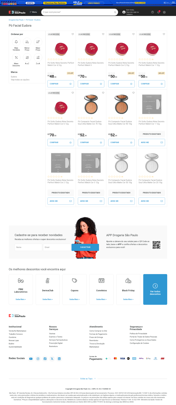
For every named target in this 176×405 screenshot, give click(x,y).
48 (52, 76)
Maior (38, 44)
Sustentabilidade (15, 347)
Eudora (37, 20)
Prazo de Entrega (96, 337)
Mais (16, 44)
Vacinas (52, 334)
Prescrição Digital (55, 343)
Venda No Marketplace (17, 331)
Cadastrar (85, 247)
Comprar (61, 84)
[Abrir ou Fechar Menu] (33, 12)
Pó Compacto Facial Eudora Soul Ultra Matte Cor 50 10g (120, 181)
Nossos (68, 328)
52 (82, 135)
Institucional (15, 326)
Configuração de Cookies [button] (139, 343)
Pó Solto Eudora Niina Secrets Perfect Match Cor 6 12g (60, 122)
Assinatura (53, 346)
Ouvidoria (12, 337)
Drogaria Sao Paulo (16, 20)
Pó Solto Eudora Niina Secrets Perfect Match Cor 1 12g (151, 64)
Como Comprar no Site (98, 331)
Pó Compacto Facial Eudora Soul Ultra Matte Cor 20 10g (150, 181)
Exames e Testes (55, 337)
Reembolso (93, 340)
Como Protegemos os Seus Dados (143, 340)
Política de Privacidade (138, 334)
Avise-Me (152, 142)
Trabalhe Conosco (16, 334)
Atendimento (96, 326)
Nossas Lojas (14, 340)
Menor (27, 44)
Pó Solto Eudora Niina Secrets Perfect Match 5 (91, 64)
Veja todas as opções (20, 80)
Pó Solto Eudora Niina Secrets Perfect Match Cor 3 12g (91, 181)
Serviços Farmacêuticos (58, 340)
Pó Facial (29, 20)
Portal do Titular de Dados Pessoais (143, 337)
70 (82, 76)
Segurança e (148, 328)
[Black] (88, 3)
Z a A (38, 59)
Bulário (11, 344)
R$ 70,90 (51, 73)
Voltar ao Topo (88, 379)
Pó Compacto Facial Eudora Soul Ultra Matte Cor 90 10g (120, 122)
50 (112, 76)
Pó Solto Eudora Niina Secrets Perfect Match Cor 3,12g (121, 64)
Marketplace (94, 347)
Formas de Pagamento (98, 334)
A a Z (27, 59)
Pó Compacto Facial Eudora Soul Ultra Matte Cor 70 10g (89, 122)
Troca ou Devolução (97, 344)
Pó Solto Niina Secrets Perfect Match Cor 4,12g (61, 64)
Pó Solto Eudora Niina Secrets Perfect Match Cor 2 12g (60, 181)
